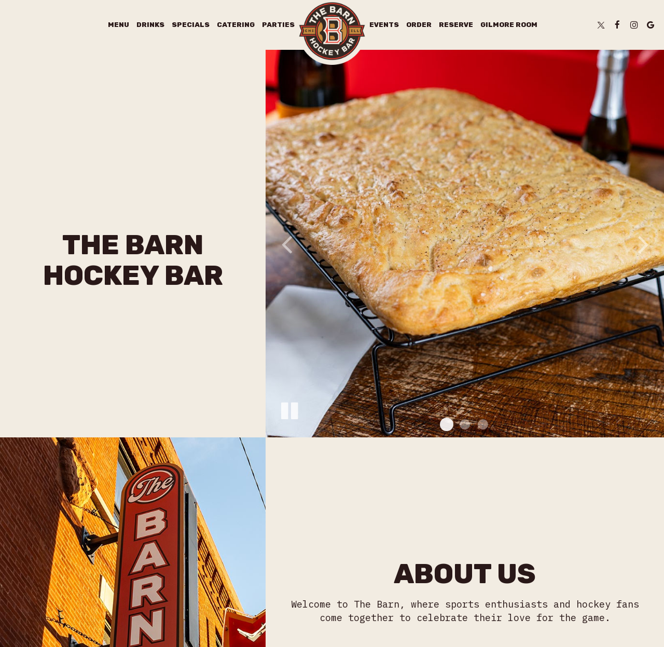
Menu (118, 25)
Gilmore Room (508, 25)
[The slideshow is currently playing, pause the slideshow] (289, 409)
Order (419, 25)
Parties (278, 25)
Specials (191, 25)
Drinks (150, 25)
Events (384, 25)
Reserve (456, 25)
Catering (236, 25)
